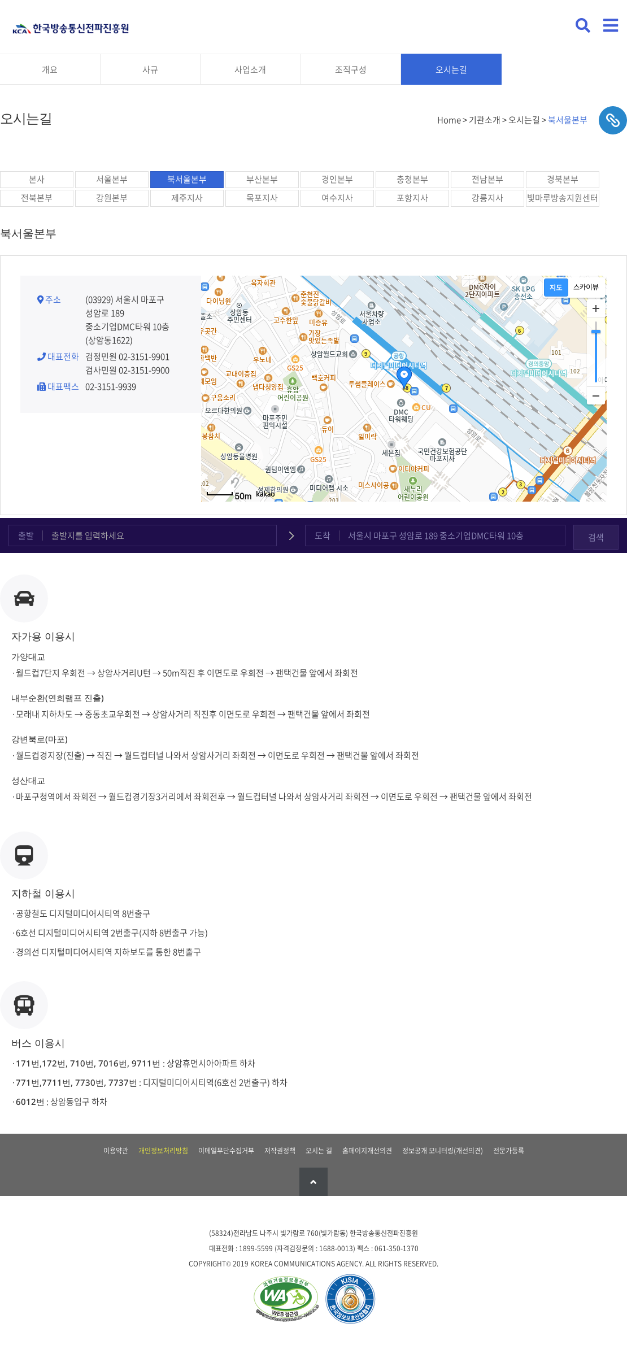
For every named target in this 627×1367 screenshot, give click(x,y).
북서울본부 (187, 179)
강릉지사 (487, 197)
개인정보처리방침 (163, 1151)
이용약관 (115, 1151)
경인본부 (337, 179)
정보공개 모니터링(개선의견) (442, 1151)
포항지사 (412, 197)
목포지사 (262, 197)
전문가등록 (508, 1151)
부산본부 (262, 179)
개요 (50, 69)
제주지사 (187, 197)
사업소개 (250, 69)
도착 (322, 535)
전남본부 (487, 179)
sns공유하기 (613, 120)
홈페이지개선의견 (367, 1151)
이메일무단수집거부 (226, 1151)
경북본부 (562, 179)
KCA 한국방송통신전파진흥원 (70, 24)
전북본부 (37, 197)
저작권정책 (279, 1151)
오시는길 (451, 69)
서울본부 (112, 179)
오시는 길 (319, 1151)
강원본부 (112, 197)
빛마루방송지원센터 (562, 197)
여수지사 (337, 197)
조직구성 (351, 69)
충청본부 (412, 179)
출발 (26, 535)
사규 (150, 69)
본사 (37, 179)
